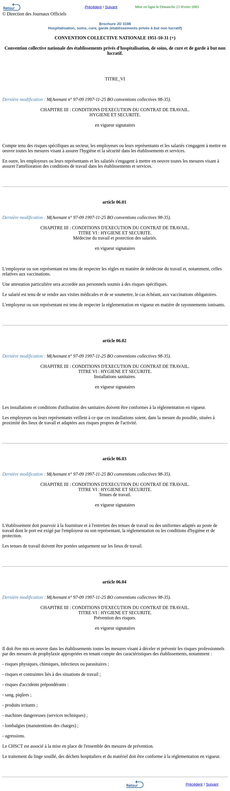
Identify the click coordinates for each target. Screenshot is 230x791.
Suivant (111, 7)
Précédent (93, 7)
